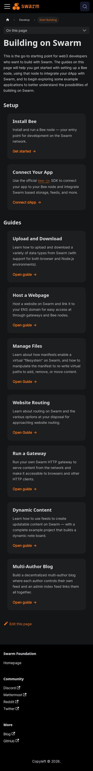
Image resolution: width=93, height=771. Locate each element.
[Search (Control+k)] (85, 6)
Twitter (11, 709)
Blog (9, 734)
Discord (11, 688)
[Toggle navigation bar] (7, 6)
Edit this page (17, 624)
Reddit (11, 702)
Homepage (12, 663)
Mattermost (15, 695)
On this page (16, 30)
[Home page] (7, 20)
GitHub (11, 741)
